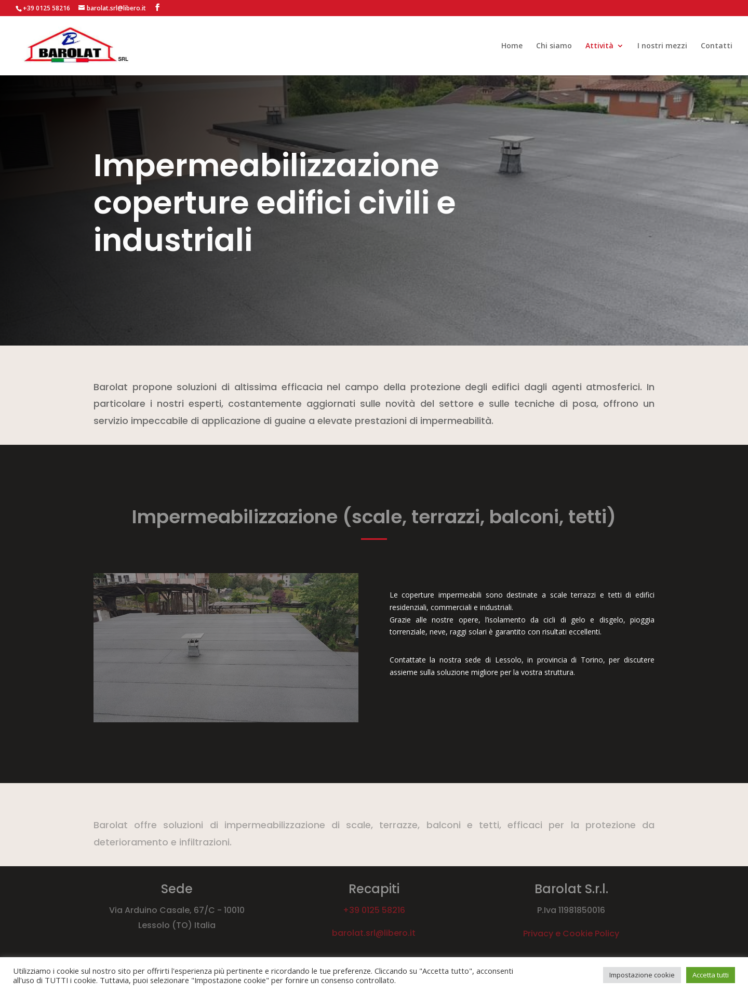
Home (512, 46)
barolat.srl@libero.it (374, 933)
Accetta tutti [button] (710, 974)
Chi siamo (554, 46)
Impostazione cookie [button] (642, 974)
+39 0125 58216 (374, 910)
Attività (599, 46)
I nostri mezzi (662, 46)
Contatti (716, 46)
